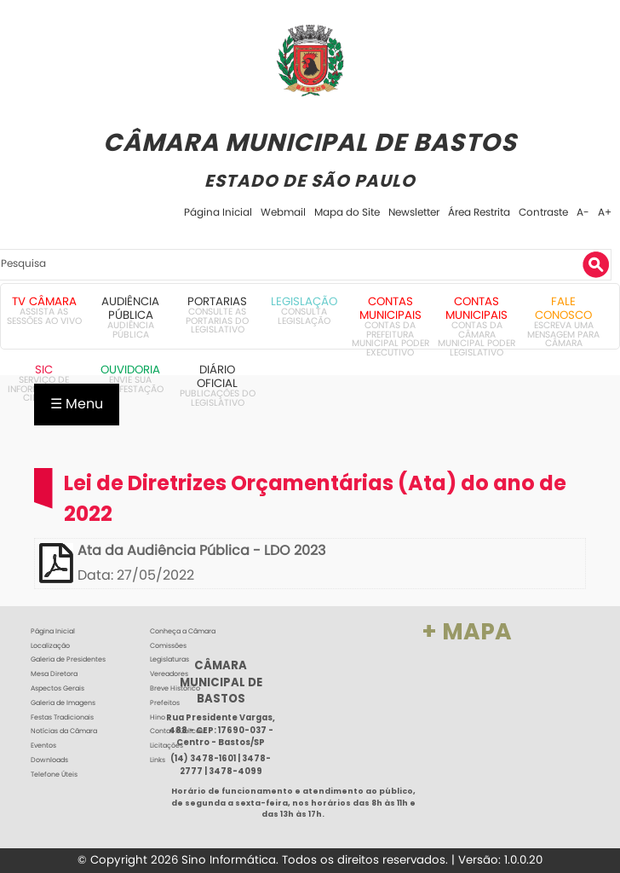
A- (583, 212)
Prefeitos (165, 703)
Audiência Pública (130, 308)
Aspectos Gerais (57, 688)
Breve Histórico (175, 688)
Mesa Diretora (54, 674)
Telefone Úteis (54, 774)
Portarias (217, 301)
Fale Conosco (563, 308)
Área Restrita (479, 212)
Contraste (543, 212)
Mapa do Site (347, 212)
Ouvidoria (130, 369)
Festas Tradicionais (62, 717)
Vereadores (169, 674)
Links (157, 760)
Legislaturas (169, 659)
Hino (157, 717)
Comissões (168, 645)
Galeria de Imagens (63, 703)
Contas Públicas (177, 731)
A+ (604, 212)
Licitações (166, 745)
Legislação (304, 301)
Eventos (43, 745)
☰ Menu (76, 403)
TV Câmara (44, 301)
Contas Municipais (390, 308)
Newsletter (413, 212)
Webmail (283, 212)
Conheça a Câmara (182, 631)
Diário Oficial (217, 376)
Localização (50, 645)
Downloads (49, 760)
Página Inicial (218, 212)
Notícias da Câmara (64, 731)
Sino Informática (228, 860)
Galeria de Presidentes (68, 659)
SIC (44, 369)
